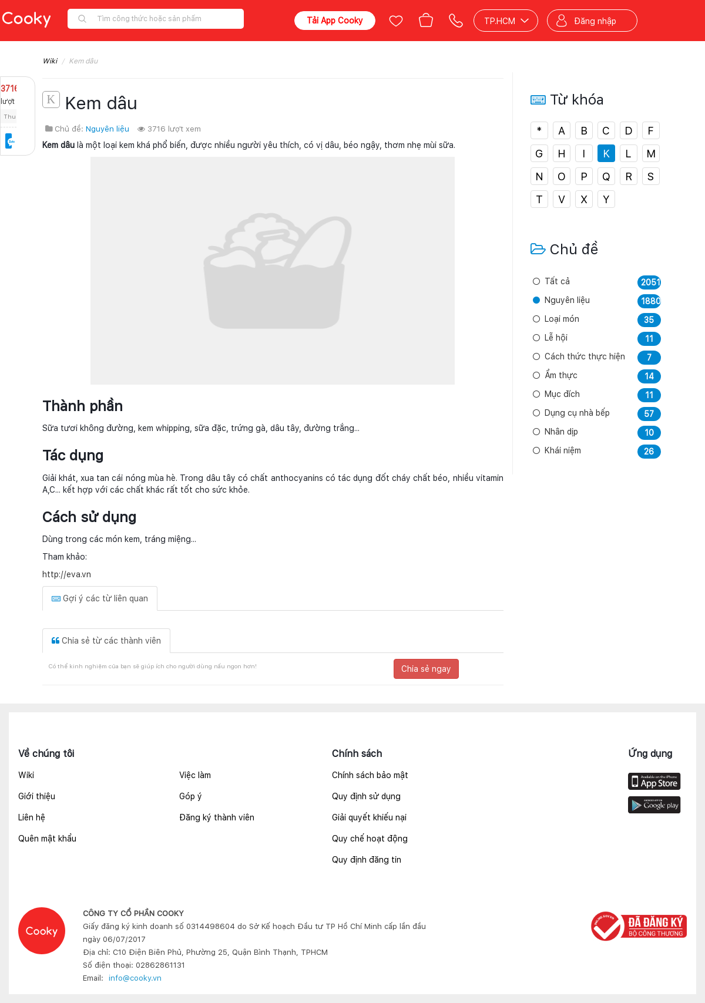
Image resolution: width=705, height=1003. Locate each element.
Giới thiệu (36, 796)
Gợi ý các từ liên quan (100, 598)
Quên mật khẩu (47, 838)
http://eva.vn (66, 574)
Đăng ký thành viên (216, 817)
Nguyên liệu (107, 128)
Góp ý (190, 796)
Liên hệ (31, 817)
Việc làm (195, 775)
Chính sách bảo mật (370, 775)
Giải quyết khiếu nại (369, 817)
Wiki (49, 61)
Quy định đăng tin (366, 859)
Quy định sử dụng (366, 796)
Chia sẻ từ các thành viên (106, 640)
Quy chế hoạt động (370, 838)
